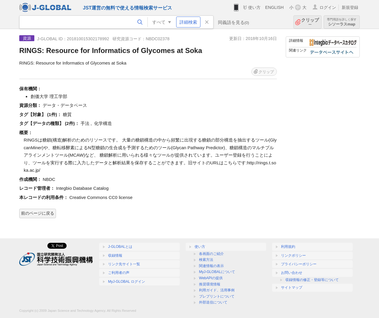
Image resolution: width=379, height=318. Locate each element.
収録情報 (115, 255)
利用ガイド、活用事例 (217, 290)
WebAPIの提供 (211, 278)
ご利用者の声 (118, 273)
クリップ (310, 22)
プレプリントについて (217, 296)
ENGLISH (274, 7)
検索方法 (206, 260)
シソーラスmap (341, 22)
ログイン (327, 7)
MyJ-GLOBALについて (217, 272)
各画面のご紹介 (211, 254)
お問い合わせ (291, 273)
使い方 (254, 7)
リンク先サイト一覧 (124, 264)
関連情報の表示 (211, 266)
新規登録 (350, 7)
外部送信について (213, 302)
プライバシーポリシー (299, 264)
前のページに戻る (37, 213)
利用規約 (288, 247)
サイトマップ (291, 287)
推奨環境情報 (209, 284)
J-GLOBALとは (120, 247)
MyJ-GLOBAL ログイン (126, 282)
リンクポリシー (293, 255)
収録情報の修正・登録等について (312, 280)
